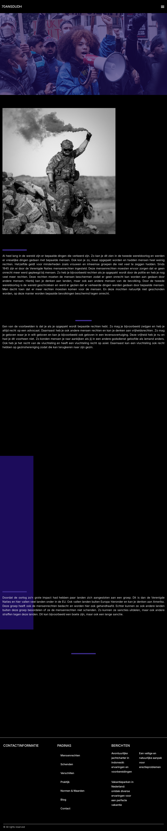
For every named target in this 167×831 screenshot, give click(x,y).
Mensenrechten (70, 755)
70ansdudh (12, 7)
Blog (63, 799)
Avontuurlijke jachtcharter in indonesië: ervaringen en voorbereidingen (121, 762)
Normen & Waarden (72, 791)
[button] (162, 6)
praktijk (65, 782)
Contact (65, 808)
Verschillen (67, 773)
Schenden (67, 764)
